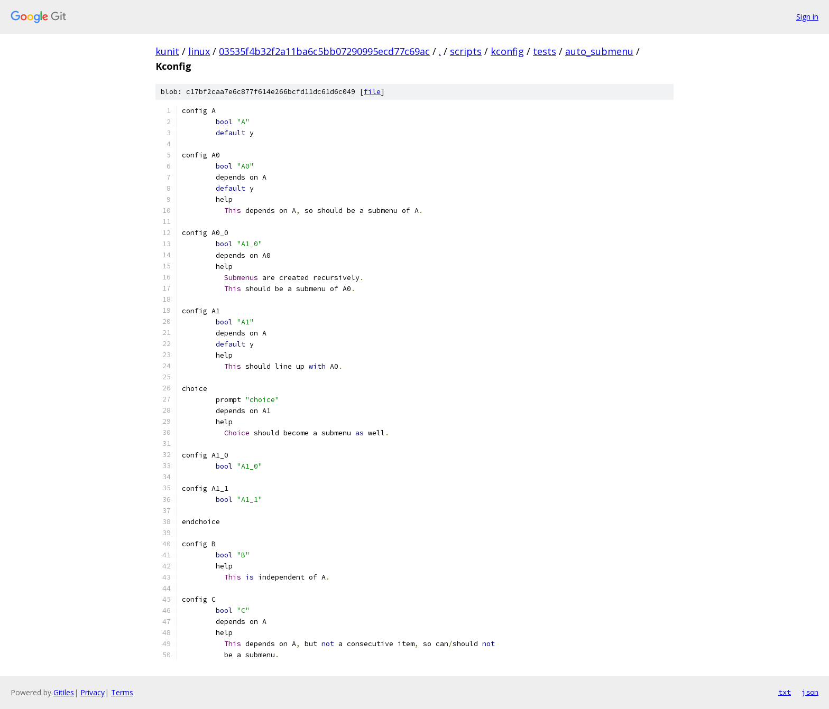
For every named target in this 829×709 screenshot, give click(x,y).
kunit (167, 51)
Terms (122, 692)
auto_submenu (599, 51)
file (372, 91)
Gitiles (63, 692)
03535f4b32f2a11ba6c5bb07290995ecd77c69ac (324, 51)
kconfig (507, 51)
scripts (466, 51)
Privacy (92, 692)
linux (199, 51)
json (810, 692)
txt (784, 692)
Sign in (807, 17)
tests (544, 51)
